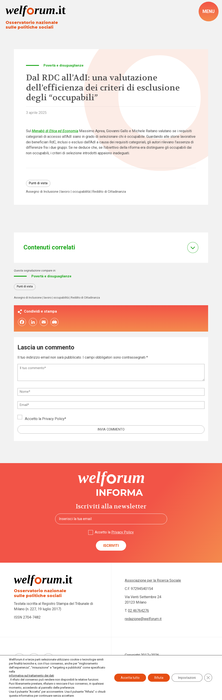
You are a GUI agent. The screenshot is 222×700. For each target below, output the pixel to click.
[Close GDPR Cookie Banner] (208, 678)
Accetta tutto (128, 677)
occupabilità (82, 192)
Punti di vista (38, 184)
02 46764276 (138, 612)
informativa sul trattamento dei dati (31, 675)
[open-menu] (208, 12)
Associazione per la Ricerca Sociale (153, 581)
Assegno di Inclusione (42, 192)
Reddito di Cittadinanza (110, 192)
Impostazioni (186, 677)
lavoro (65, 192)
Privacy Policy (53, 419)
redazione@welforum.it (143, 620)
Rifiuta (157, 677)
